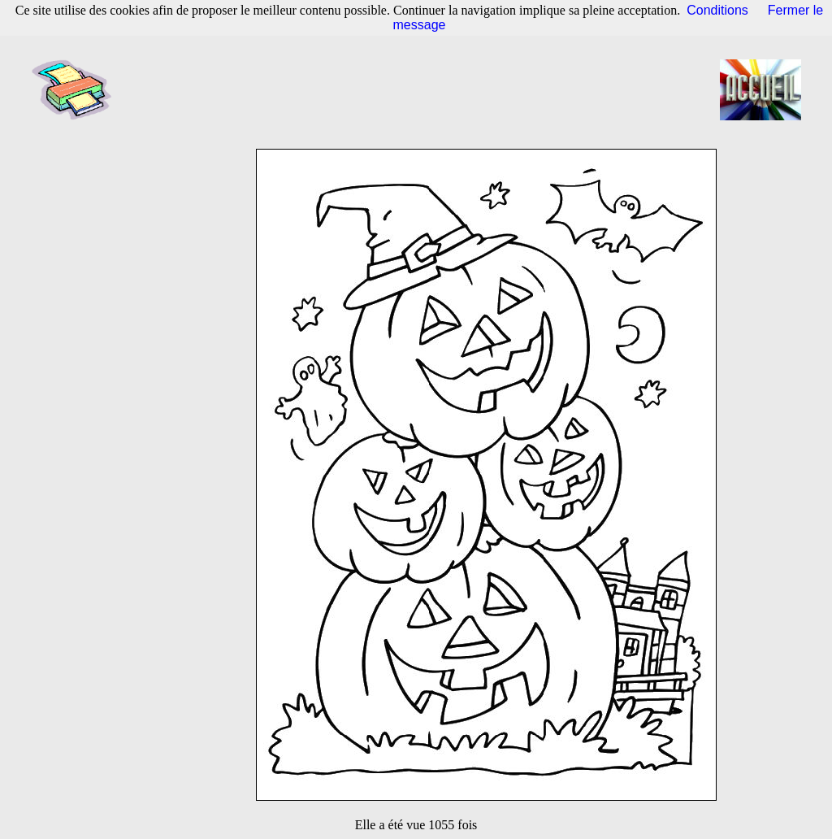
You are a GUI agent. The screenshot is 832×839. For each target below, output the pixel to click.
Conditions (717, 10)
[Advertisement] (421, 89)
